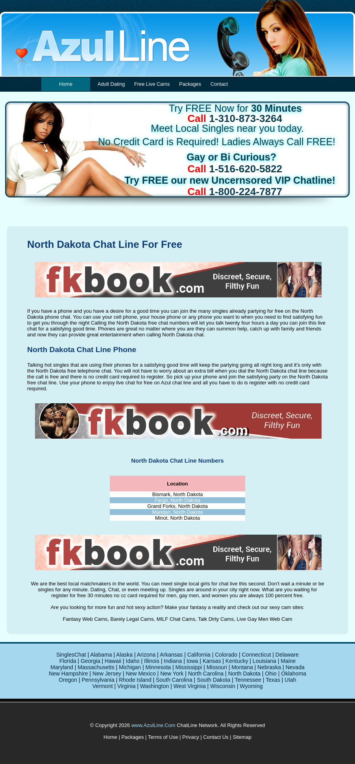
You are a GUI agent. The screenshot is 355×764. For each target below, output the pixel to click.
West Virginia (190, 686)
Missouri (217, 667)
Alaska (124, 654)
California (199, 654)
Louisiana (264, 661)
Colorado (226, 654)
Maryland (61, 667)
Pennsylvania (97, 680)
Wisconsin (222, 686)
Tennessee (248, 680)
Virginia (126, 686)
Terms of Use (163, 737)
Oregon (68, 680)
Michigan (130, 667)
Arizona (146, 654)
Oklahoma (293, 673)
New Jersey (106, 673)
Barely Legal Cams (132, 619)
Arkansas (171, 654)
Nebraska (269, 667)
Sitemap (242, 737)
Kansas (212, 661)
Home (65, 84)
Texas (273, 680)
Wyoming (251, 686)
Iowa (192, 661)
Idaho (133, 661)
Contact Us (215, 737)
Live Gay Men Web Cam (264, 619)
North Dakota (244, 673)
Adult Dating (111, 84)
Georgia (90, 661)
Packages (190, 84)
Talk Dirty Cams (216, 619)
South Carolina (174, 680)
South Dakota (213, 680)
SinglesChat (71, 654)
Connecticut (256, 654)
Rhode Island (135, 680)
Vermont (102, 686)
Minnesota (158, 667)
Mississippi (189, 667)
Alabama (101, 654)
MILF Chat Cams (176, 619)
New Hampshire (68, 673)
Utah (290, 680)
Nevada (294, 667)
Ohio (271, 673)
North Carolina (206, 673)
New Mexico (140, 673)
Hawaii (113, 661)
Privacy (190, 737)
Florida (67, 661)
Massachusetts (96, 667)
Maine (288, 661)
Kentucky (237, 661)
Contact (219, 84)
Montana (242, 667)
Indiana (173, 661)
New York (171, 673)
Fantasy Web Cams (85, 619)
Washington (154, 686)
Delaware (287, 654)
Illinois (151, 661)
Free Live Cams (152, 84)
